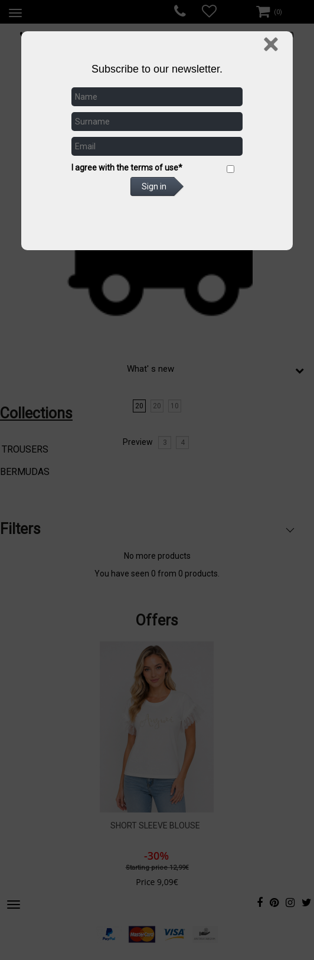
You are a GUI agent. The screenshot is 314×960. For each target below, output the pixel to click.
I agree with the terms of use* (126, 167)
